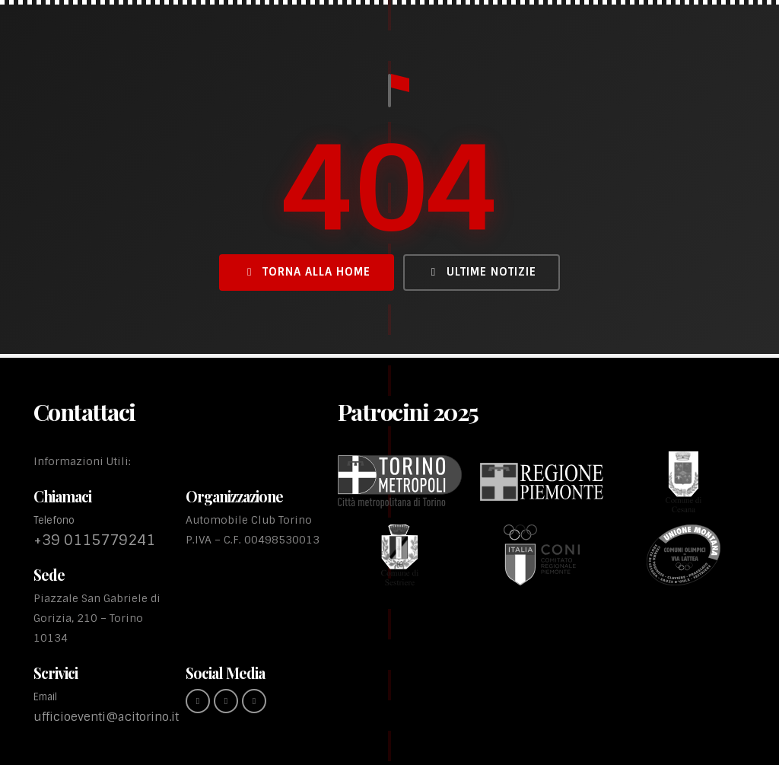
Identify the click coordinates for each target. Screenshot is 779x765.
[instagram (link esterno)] (226, 701)
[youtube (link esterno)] (254, 701)
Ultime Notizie (481, 272)
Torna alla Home (306, 272)
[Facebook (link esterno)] (197, 701)
